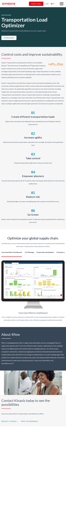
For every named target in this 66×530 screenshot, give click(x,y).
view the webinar (29, 421)
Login (47, 3)
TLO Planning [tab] (29, 252)
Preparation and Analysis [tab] (45, 252)
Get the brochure (9, 38)
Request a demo (36, 3)
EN (54, 3)
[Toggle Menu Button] (61, 4)
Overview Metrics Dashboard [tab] (11, 252)
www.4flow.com (6, 363)
